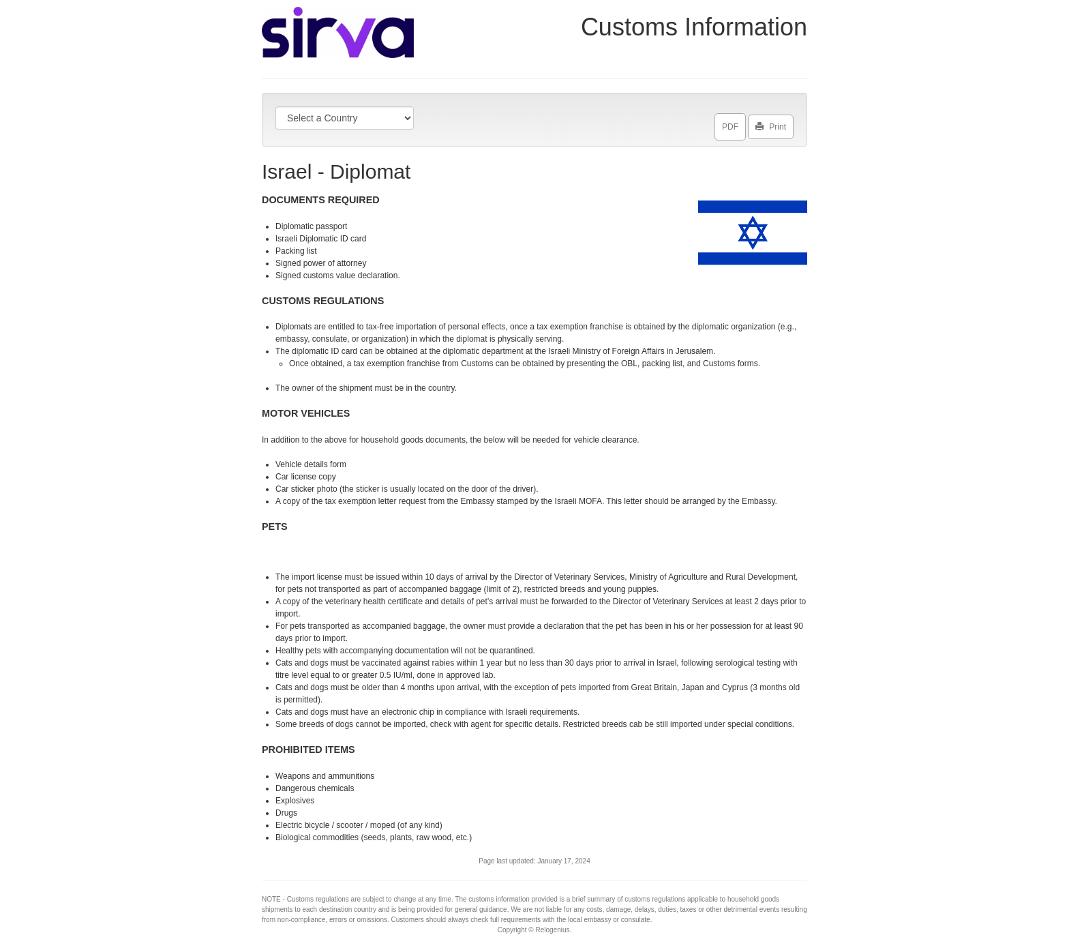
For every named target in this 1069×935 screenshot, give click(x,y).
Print (770, 124)
